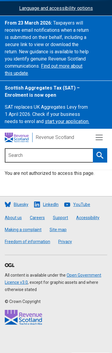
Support (60, 217)
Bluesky (21, 204)
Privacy (65, 241)
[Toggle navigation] (99, 137)
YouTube (81, 204)
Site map (58, 229)
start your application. (67, 121)
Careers (37, 217)
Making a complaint (23, 229)
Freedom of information (27, 241)
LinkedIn (51, 204)
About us (13, 217)
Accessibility (87, 217)
